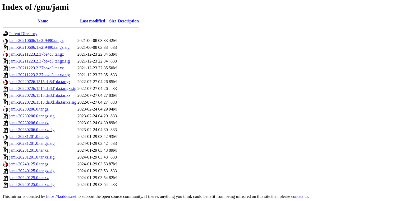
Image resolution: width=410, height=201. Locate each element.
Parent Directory (23, 33)
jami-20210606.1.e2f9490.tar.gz (36, 40)
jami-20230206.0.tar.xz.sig (32, 129)
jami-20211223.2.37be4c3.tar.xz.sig (39, 75)
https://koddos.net (61, 196)
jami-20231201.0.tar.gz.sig (32, 143)
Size (113, 21)
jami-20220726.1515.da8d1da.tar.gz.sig (42, 88)
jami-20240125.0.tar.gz (29, 164)
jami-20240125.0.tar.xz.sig (32, 184)
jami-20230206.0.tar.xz (29, 123)
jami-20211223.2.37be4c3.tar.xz (36, 68)
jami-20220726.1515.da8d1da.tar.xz (39, 95)
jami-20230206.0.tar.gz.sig (32, 116)
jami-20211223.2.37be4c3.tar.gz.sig (39, 61)
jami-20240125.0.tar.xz (29, 177)
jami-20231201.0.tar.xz (29, 150)
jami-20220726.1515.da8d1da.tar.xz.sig (42, 102)
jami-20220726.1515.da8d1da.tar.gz (39, 81)
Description (128, 21)
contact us (299, 196)
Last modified (92, 21)
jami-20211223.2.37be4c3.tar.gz (36, 54)
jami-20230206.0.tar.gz (29, 109)
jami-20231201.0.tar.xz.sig (32, 157)
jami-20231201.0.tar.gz (29, 136)
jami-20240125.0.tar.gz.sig (32, 171)
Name (43, 21)
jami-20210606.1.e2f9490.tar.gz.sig (39, 47)
